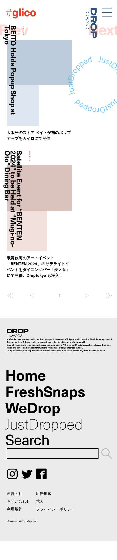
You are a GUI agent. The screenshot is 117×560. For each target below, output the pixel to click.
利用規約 (14, 509)
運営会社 (14, 493)
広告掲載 (44, 493)
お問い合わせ (18, 501)
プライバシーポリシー (55, 509)
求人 (40, 501)
